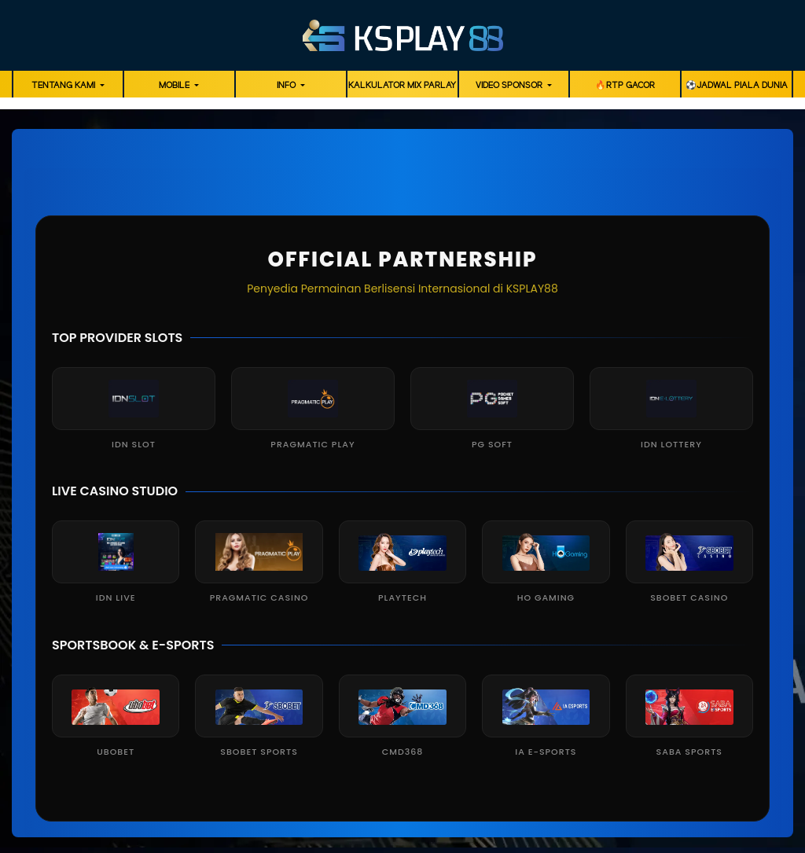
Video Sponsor (510, 85)
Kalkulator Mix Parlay (402, 85)
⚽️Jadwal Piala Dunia (737, 85)
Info (287, 85)
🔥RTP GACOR (625, 85)
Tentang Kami (64, 85)
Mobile (175, 85)
